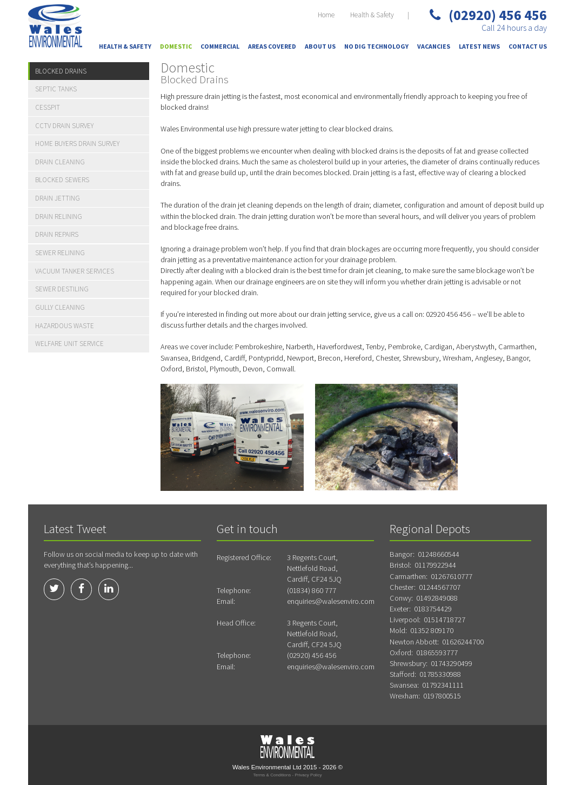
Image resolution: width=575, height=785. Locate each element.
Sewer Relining (60, 252)
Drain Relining (58, 216)
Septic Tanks (56, 89)
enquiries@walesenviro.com (331, 601)
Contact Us (528, 46)
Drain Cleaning (60, 162)
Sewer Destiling (62, 289)
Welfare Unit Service (69, 343)
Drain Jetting (57, 198)
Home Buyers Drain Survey (77, 143)
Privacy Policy (308, 775)
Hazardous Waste (64, 325)
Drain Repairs (56, 234)
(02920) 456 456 (488, 15)
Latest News (479, 46)
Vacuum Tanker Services (74, 271)
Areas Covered (272, 46)
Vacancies (433, 46)
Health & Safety (372, 14)
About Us (320, 46)
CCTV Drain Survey (64, 125)
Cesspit (47, 107)
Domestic (176, 46)
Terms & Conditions (272, 775)
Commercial (219, 46)
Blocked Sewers (62, 179)
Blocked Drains (60, 71)
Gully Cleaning (60, 307)
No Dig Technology (376, 46)
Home (326, 14)
